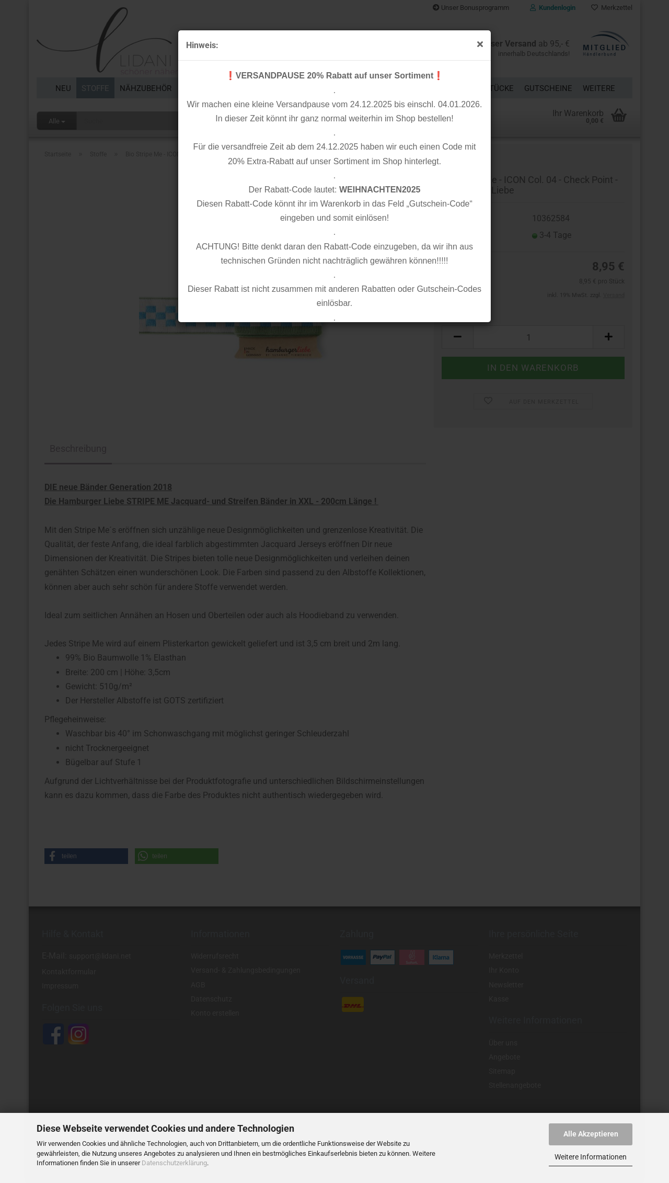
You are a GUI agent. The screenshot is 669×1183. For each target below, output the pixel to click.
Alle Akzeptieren (590, 1134)
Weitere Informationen (591, 1157)
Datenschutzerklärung (174, 1163)
